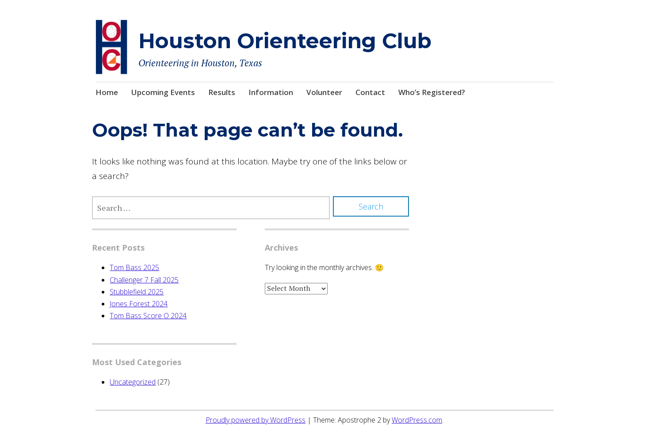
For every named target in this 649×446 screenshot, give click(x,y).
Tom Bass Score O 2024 (148, 315)
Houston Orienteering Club (284, 40)
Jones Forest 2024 (139, 304)
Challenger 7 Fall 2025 (144, 280)
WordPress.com (417, 420)
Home (106, 92)
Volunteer (324, 92)
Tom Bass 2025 (134, 267)
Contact (370, 92)
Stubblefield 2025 (137, 292)
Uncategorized (133, 382)
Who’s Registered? (431, 92)
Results (221, 92)
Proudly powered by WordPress (255, 420)
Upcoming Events (163, 92)
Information (270, 92)
